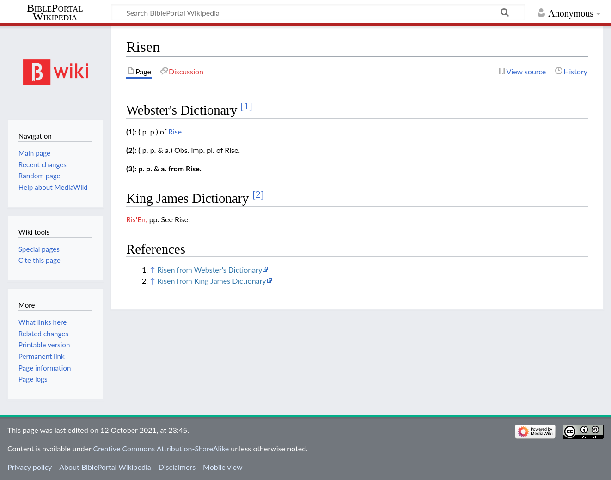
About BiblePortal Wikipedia (105, 466)
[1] (246, 106)
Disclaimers (177, 466)
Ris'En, (136, 219)
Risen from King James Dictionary (211, 280)
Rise (175, 131)
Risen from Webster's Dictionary (209, 269)
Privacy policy (29, 466)
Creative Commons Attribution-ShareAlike (161, 448)
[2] (258, 194)
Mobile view (222, 466)
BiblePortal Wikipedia (55, 12)
